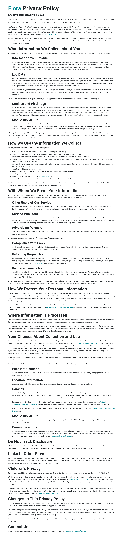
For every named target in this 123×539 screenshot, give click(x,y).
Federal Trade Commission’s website (59, 307)
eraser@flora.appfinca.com (88, 343)
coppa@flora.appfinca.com (78, 479)
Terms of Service (50, 34)
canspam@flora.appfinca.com (61, 436)
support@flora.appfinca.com (76, 531)
